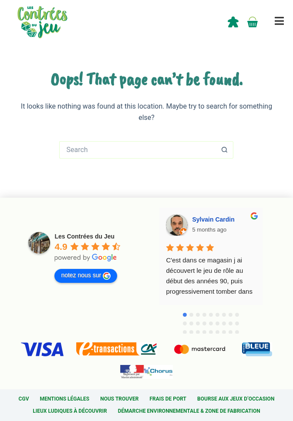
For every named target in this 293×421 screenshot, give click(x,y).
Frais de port (168, 399)
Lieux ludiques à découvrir (70, 411)
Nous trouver (119, 399)
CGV (24, 399)
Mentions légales (64, 399)
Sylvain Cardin (213, 219)
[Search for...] (137, 150)
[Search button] (224, 150)
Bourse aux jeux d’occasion (235, 399)
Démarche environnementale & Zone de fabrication (189, 411)
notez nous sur (86, 275)
